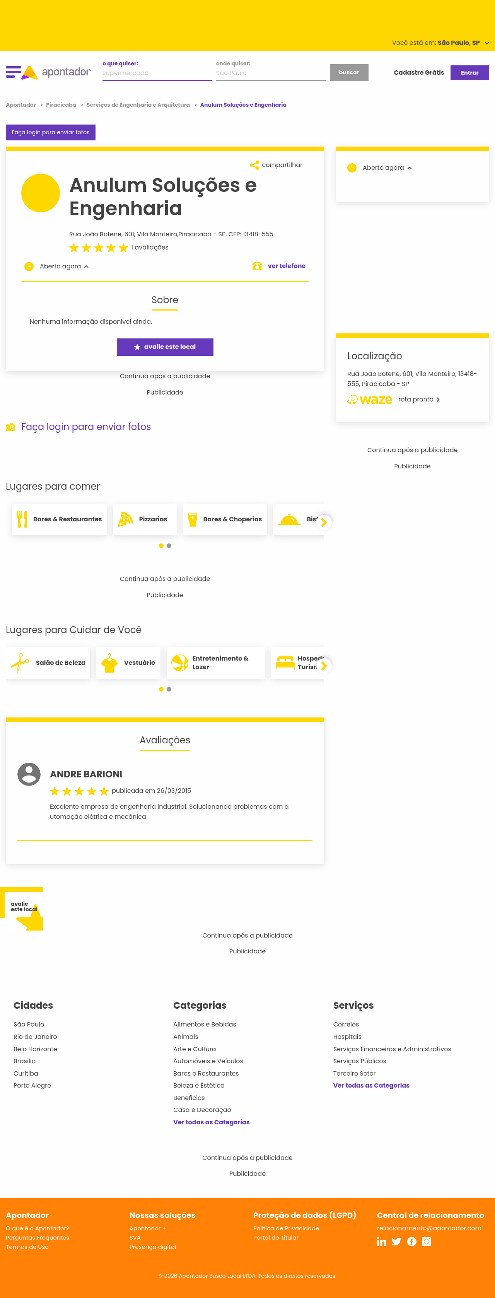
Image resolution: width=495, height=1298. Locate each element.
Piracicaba (195, 234)
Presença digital (153, 1247)
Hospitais (347, 1036)
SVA (135, 1237)
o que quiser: (120, 63)
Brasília (25, 1061)
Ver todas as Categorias (211, 1122)
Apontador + (148, 1228)
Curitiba (26, 1073)
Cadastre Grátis (419, 72)
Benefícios (189, 1097)
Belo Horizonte (35, 1049)
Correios (346, 1024)
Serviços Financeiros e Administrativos (392, 1049)
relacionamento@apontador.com (429, 1228)
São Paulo (29, 1024)
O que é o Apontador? (37, 1228)
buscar (349, 72)
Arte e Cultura (194, 1049)
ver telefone (287, 265)
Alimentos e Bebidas (204, 1024)
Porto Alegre (32, 1085)
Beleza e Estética (199, 1085)
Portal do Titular (276, 1237)
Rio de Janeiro (35, 1036)
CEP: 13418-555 (251, 234)
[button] (161, 545)
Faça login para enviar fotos (50, 132)
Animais (185, 1036)
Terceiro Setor (354, 1073)
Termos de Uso (27, 1247)
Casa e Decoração (202, 1109)
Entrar (469, 73)
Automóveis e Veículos (208, 1061)
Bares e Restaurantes (206, 1073)
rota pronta (393, 399)
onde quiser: (233, 63)
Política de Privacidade (286, 1228)
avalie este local (165, 346)
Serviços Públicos (359, 1061)
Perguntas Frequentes (37, 1237)
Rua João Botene (95, 234)
